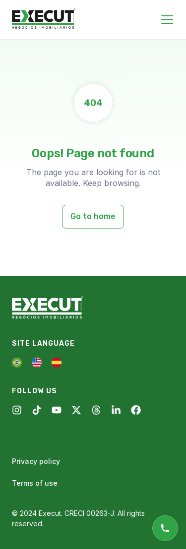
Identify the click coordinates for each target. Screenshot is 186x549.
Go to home (93, 216)
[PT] (17, 362)
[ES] (57, 362)
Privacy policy (36, 461)
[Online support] (165, 528)
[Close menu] (167, 20)
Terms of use (35, 483)
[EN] (37, 362)
